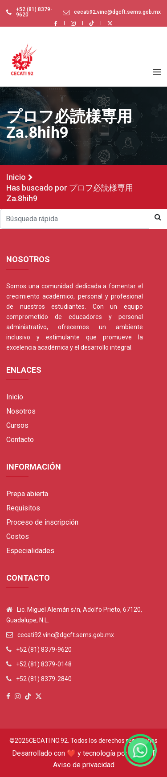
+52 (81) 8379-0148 (44, 664)
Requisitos (23, 508)
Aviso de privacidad (83, 765)
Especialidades (30, 550)
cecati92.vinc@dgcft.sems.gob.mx (117, 12)
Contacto (20, 439)
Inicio (16, 177)
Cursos (17, 425)
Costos (17, 536)
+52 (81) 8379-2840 (44, 678)
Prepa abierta (27, 494)
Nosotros (21, 411)
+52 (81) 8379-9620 (34, 12)
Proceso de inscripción (42, 522)
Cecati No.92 (48, 740)
